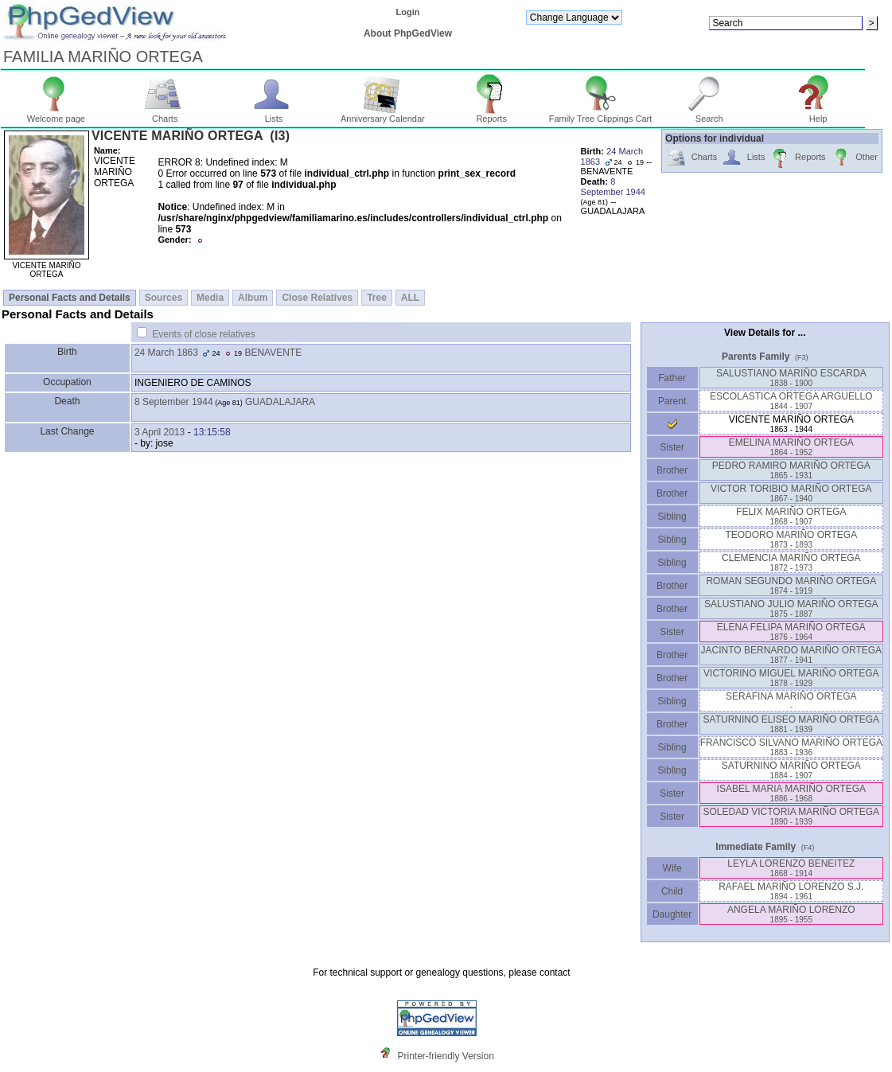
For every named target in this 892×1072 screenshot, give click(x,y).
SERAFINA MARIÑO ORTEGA (791, 701)
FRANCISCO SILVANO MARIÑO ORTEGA (791, 747)
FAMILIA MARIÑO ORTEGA (103, 56)
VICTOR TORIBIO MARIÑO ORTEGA (791, 493)
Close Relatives (317, 297)
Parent (672, 401)
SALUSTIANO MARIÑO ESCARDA (791, 378)
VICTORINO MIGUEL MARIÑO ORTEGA (790, 678)
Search (709, 114)
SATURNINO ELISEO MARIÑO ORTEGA (791, 724)
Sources (163, 297)
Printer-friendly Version (445, 1056)
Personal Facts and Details (69, 297)
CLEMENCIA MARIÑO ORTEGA (791, 562)
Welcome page (56, 114)
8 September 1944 (173, 401)
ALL (410, 297)
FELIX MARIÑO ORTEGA (791, 516)
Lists (274, 114)
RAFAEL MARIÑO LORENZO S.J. (791, 891)
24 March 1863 (166, 352)
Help (818, 114)
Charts (165, 114)
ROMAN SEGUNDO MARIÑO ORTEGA (791, 585)
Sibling (672, 516)
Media (210, 297)
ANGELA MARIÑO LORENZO (791, 914)
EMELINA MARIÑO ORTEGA (791, 447)
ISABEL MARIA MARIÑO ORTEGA (791, 793)
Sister (672, 447)
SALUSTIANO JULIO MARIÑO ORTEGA (791, 608)
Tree (377, 297)
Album (252, 297)
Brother (672, 470)
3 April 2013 (159, 432)
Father (672, 378)
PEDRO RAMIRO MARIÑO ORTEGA (791, 470)
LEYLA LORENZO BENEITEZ (791, 868)
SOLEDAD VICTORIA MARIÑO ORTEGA (791, 816)
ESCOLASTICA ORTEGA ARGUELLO (791, 401)
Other (854, 158)
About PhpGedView (408, 33)
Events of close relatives (203, 334)
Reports (491, 114)
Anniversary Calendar (383, 114)
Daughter (672, 914)
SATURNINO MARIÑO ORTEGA (791, 770)
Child (672, 891)
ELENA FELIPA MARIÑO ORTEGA (791, 631)
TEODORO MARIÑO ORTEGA (791, 539)
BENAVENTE (273, 352)
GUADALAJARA (280, 401)
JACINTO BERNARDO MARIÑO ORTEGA (791, 655)
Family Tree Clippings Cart (600, 114)
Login (408, 12)
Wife (672, 868)
